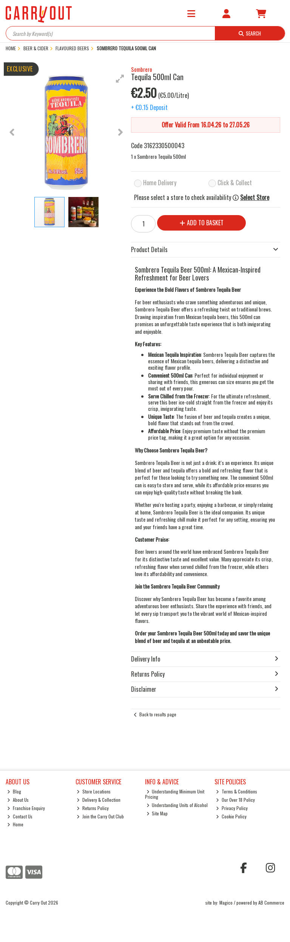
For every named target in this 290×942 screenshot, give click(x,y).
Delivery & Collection (98, 799)
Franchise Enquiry (26, 808)
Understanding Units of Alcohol (177, 805)
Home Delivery (159, 182)
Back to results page (157, 714)
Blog (14, 791)
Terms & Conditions (236, 791)
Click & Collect (235, 182)
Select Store (254, 197)
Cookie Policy (231, 816)
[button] (120, 79)
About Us (18, 799)
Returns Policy (93, 808)
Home (15, 824)
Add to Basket (202, 222)
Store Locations (94, 791)
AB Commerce (271, 902)
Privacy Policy (232, 808)
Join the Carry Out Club (100, 816)
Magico (226, 902)
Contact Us (19, 816)
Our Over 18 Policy (235, 799)
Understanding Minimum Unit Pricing (175, 794)
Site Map (157, 813)
